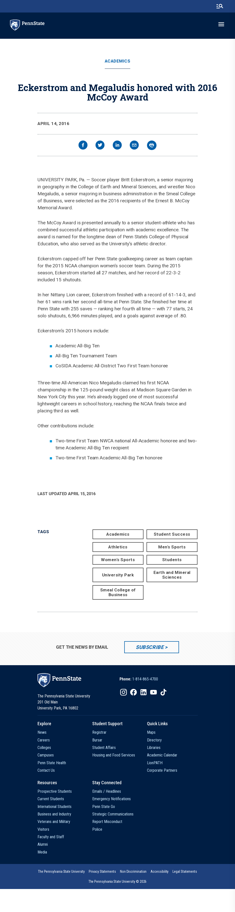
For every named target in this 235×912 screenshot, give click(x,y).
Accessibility (159, 871)
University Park (118, 574)
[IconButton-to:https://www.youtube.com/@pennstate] (154, 692)
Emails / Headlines (106, 791)
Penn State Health (52, 762)
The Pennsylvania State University (61, 871)
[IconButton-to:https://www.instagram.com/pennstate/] (124, 692)
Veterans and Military (54, 821)
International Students (55, 806)
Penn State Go (103, 806)
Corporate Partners (162, 770)
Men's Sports (172, 546)
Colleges (44, 747)
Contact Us (46, 770)
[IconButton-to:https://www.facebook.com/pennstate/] (134, 692)
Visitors (43, 829)
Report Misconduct (107, 821)
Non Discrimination (133, 871)
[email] (134, 146)
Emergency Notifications (111, 798)
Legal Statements (184, 871)
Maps (151, 732)
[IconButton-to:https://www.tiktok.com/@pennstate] (164, 692)
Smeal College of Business (118, 592)
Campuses (46, 755)
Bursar (97, 740)
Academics (117, 61)
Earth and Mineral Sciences (172, 575)
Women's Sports (118, 559)
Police (97, 829)
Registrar (99, 732)
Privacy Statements (102, 871)
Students (172, 559)
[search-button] (219, 6)
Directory (154, 740)
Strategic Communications (113, 814)
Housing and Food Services (113, 755)
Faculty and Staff (51, 836)
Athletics (118, 546)
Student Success (172, 534)
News (42, 732)
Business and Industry (54, 814)
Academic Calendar (162, 755)
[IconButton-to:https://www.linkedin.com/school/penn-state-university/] (144, 692)
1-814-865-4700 (145, 679)
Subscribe (150, 647)
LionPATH (154, 762)
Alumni (43, 844)
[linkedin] (117, 146)
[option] (139, 679)
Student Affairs (104, 747)
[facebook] (83, 146)
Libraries (153, 747)
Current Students (51, 798)
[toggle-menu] (221, 24)
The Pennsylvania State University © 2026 (117, 881)
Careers (44, 740)
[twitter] (100, 146)
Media (42, 852)
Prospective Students (55, 791)
